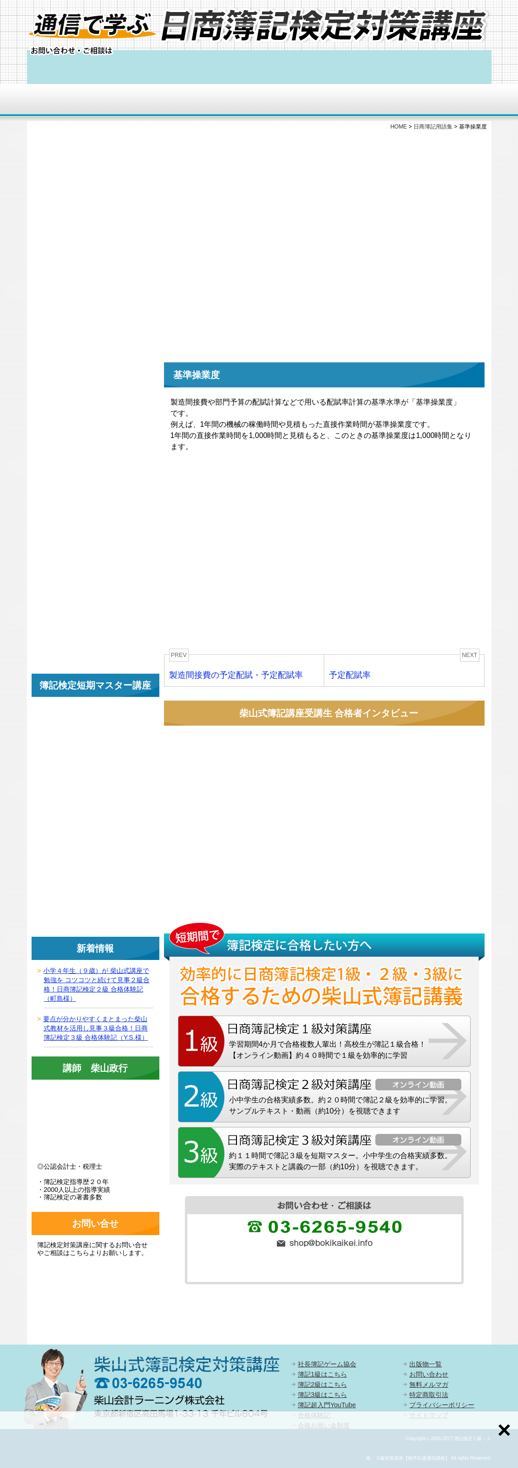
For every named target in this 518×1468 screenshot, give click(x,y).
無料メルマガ (428, 1384)
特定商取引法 (428, 1394)
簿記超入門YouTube (327, 1405)
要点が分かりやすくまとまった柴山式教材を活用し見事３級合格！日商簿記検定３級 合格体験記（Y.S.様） (95, 1028)
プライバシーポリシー (441, 1405)
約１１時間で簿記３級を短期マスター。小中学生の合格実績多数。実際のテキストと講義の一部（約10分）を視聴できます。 (340, 1161)
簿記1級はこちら (322, 1374)
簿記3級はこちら (322, 1394)
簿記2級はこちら (322, 1384)
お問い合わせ (428, 1374)
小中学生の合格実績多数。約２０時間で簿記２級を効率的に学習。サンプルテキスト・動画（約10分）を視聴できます (340, 1105)
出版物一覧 (425, 1364)
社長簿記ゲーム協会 (327, 1364)
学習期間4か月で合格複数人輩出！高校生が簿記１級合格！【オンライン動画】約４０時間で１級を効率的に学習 (327, 1049)
